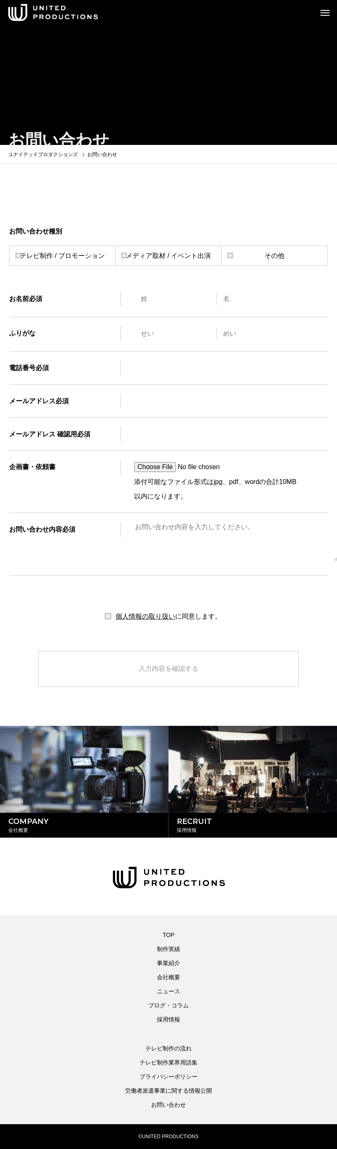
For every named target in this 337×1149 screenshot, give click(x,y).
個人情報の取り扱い (145, 616)
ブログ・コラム (168, 1005)
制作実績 (168, 949)
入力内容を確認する (168, 668)
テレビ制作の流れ (168, 1048)
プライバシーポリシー (168, 1076)
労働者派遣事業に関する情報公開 (168, 1091)
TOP (169, 935)
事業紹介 (168, 963)
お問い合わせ (168, 1105)
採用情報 (168, 1019)
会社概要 (168, 977)
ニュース (168, 991)
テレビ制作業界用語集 (168, 1062)
